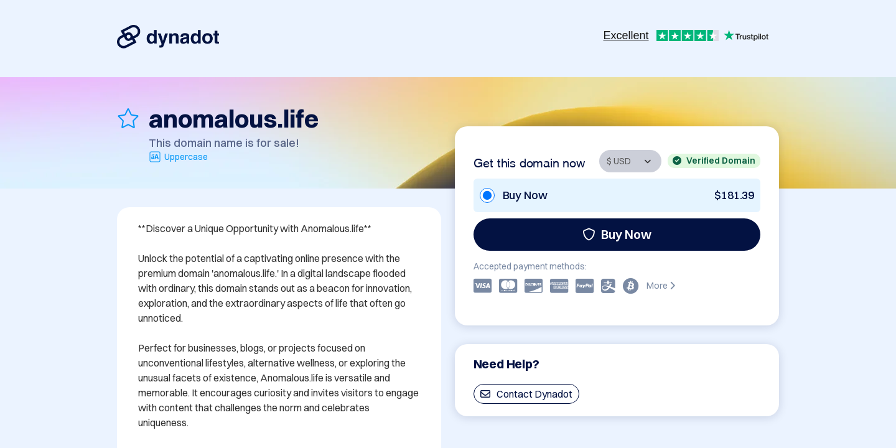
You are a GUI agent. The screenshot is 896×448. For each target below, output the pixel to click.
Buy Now (616, 234)
